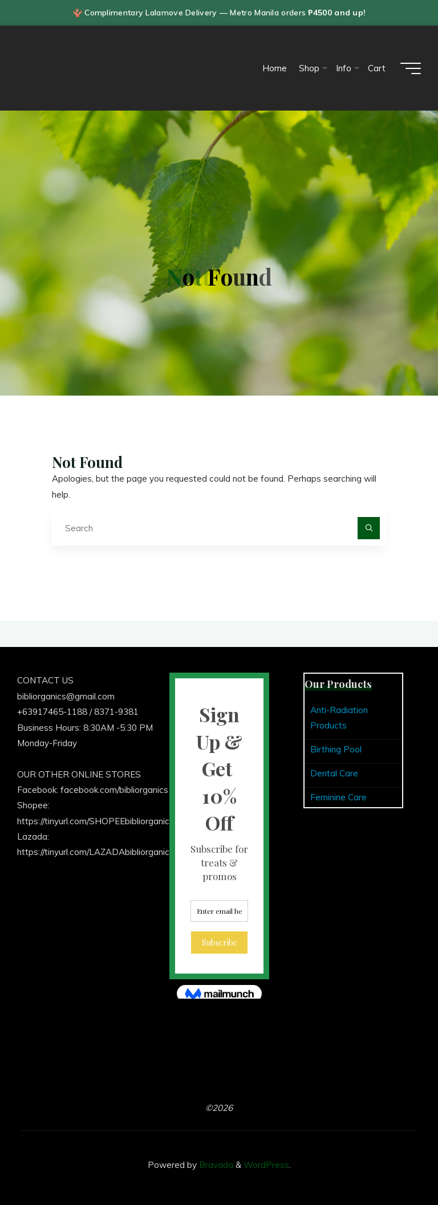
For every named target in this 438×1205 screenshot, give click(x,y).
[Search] (369, 528)
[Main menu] (410, 68)
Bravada (215, 1164)
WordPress (266, 1164)
